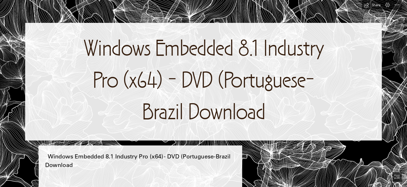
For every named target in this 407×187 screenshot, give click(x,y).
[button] (372, 5)
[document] (203, 93)
